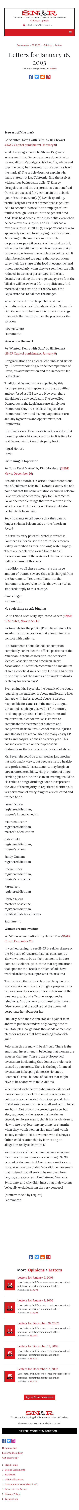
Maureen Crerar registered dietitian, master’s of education (19, 827)
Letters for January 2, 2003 (35, 1300)
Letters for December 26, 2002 (38, 1323)
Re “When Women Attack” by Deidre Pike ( (33, 936)
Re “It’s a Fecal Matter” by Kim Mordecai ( (32, 468)
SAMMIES (10, 1474)
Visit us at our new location (39, 1431)
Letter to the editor (12, 1452)
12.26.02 (34, 1335)
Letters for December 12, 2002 (37, 1369)
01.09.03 (34, 1289)
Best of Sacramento (15, 1469)
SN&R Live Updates (39, 20)
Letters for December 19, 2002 (37, 1346)
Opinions (47, 45)
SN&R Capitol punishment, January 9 (30, 145)
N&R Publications (14, 1479)
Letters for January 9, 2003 (35, 1277)
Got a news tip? (10, 1457)
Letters (58, 45)
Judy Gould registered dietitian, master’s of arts (18, 844)
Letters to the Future (16, 1489)
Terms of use (11, 1498)
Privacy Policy (12, 1494)
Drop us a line (9, 1447)
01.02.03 (34, 1312)
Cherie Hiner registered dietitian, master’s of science (18, 874)
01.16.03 (36, 45)
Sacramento (23, 45)
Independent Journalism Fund (21, 1484)
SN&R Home (11, 1464)
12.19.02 (33, 1358)
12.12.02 (33, 1381)
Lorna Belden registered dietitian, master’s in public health (21, 809)
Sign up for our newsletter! (39, 1397)
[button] (70, 32)
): (56, 353)
